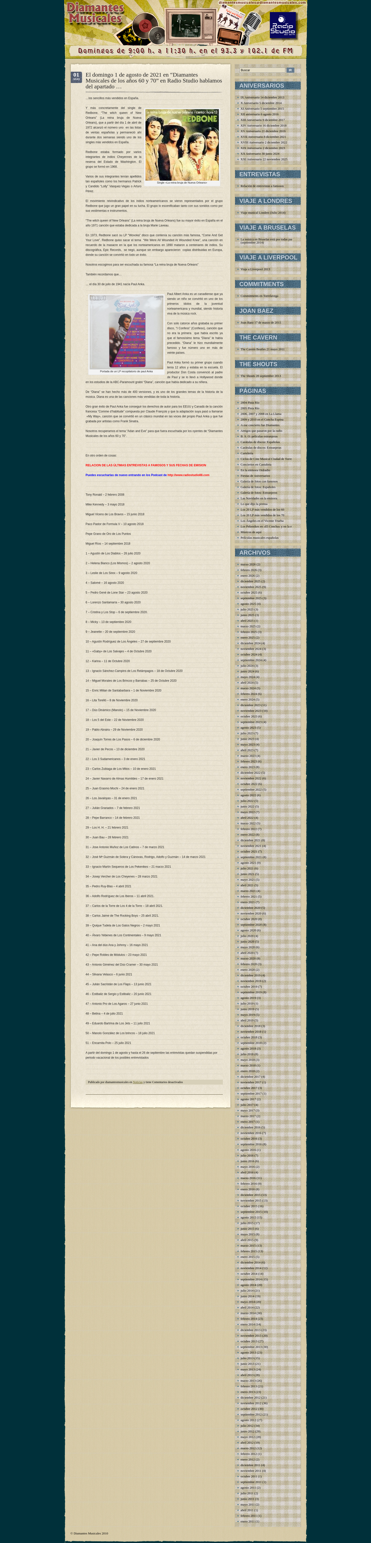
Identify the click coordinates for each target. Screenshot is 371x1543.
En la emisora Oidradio (255, 470)
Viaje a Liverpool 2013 (255, 269)
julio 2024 (247, 665)
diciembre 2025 (251, 581)
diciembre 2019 (251, 975)
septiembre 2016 (251, 1144)
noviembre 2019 (251, 981)
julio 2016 (247, 1155)
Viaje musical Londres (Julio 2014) (263, 212)
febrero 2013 (249, 1386)
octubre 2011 (249, 1476)
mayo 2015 (248, 1234)
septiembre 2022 (251, 789)
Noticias (138, 1082)
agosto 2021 (248, 863)
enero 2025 (248, 637)
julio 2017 (247, 1105)
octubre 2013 (249, 1341)
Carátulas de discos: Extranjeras (261, 447)
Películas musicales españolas (260, 537)
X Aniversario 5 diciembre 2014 (261, 103)
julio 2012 (247, 1425)
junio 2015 (247, 1228)
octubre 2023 (249, 716)
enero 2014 (248, 1324)
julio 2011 (247, 1493)
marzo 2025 (248, 626)
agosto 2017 (248, 1099)
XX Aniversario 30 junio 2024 (260, 153)
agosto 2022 (248, 795)
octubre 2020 (249, 919)
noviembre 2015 (251, 1200)
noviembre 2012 (251, 1403)
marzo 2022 (248, 823)
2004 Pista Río (250, 402)
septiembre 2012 (251, 1414)
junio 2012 (247, 1431)
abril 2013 (247, 1375)
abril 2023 (247, 750)
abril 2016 (247, 1172)
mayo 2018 (248, 1060)
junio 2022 (247, 806)
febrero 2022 (249, 829)
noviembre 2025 (251, 587)
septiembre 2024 (251, 660)
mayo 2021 (248, 879)
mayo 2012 (248, 1437)
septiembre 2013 (251, 1347)
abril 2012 (247, 1442)
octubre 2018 (249, 1037)
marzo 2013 (248, 1380)
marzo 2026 (248, 564)
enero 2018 (248, 1071)
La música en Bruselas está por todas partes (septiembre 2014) (268, 240)
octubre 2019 (249, 986)
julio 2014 (247, 1290)
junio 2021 (247, 874)
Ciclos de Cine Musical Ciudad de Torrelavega (270, 459)
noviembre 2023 (251, 711)
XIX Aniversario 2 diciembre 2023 (263, 148)
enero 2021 (248, 902)
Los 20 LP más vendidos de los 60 (262, 509)
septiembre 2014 (251, 1279)
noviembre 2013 (251, 1335)
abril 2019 (247, 1020)
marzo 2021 (248, 891)
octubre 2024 (249, 654)
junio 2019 (247, 1009)
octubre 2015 (249, 1206)
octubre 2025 (249, 592)
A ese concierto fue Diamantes (260, 425)
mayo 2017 (248, 1110)
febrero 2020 (249, 964)
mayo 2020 (248, 947)
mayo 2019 (248, 1015)
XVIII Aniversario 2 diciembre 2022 (264, 142)
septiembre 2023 (251, 722)
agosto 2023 (248, 727)
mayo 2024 (248, 677)
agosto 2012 (248, 1420)
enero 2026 (248, 575)
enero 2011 (248, 1521)
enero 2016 (248, 1189)
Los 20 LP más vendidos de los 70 (262, 515)
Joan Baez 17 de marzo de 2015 (261, 322)
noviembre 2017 (251, 1082)
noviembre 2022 (251, 778)
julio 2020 (247, 936)
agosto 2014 (248, 1285)
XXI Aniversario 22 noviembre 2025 (264, 159)
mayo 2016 (248, 1167)
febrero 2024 (249, 694)
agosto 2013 (248, 1352)
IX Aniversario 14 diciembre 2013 (262, 97)
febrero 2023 (249, 761)
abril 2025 (247, 620)
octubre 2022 (249, 784)
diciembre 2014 (251, 1262)
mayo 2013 (248, 1369)
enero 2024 (248, 699)
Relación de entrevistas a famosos (262, 186)
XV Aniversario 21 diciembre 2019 (263, 131)
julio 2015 (247, 1223)
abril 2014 (247, 1307)
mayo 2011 (248, 1504)
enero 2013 (248, 1392)
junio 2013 (247, 1364)
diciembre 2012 (251, 1397)
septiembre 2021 (251, 857)
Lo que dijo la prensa (254, 504)
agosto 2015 (248, 1217)
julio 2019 (247, 1003)
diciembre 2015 (251, 1195)
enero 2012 (248, 1459)
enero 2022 (248, 834)
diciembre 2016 (251, 1127)
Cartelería (247, 453)
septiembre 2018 (251, 1043)
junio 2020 (247, 941)
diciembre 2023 (251, 705)
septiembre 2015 (251, 1212)
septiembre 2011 (251, 1482)
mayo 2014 (248, 1302)
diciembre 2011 (251, 1465)
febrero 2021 (249, 896)
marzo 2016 (248, 1178)
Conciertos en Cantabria (256, 464)
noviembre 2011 (251, 1471)
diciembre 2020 (251, 908)
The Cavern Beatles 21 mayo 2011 (263, 349)
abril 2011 (247, 1510)
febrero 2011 (249, 1516)
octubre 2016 (249, 1138)
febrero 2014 (249, 1319)
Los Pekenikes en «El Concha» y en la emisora (270, 526)
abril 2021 (247, 885)
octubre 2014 (249, 1273)
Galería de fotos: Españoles (258, 487)
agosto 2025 (248, 604)
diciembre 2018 (251, 1026)
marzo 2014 (248, 1313)
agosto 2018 (248, 1048)
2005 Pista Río (250, 408)
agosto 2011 (248, 1487)
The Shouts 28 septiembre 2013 (261, 376)
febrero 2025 (249, 632)
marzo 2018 (248, 1065)
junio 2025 (247, 615)
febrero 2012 (249, 1454)
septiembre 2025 (251, 598)
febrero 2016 (249, 1183)
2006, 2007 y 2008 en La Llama (261, 414)
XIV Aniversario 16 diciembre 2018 (264, 125)
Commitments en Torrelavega (259, 296)
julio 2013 (247, 1358)
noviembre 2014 (251, 1268)
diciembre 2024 (251, 643)
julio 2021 (247, 868)
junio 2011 (247, 1499)
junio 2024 (247, 671)
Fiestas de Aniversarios (255, 476)
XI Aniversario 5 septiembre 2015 (262, 108)
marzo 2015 (248, 1245)
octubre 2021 (249, 851)
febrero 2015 (249, 1251)
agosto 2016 (248, 1150)
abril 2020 (247, 953)
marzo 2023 (248, 756)
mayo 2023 (248, 744)
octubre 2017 (249, 1088)
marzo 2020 (248, 958)
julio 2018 (247, 1054)
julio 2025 (247, 609)
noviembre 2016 (251, 1133)
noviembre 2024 (251, 649)
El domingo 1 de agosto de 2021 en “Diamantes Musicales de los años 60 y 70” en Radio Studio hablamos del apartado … (154, 80)
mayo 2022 (248, 812)
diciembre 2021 (251, 840)
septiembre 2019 (251, 992)
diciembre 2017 (251, 1076)
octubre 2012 (249, 1409)
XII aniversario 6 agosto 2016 (260, 114)
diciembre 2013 (251, 1330)
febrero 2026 (249, 570)
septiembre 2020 (251, 924)
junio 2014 (247, 1296)
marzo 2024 (248, 688)
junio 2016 (247, 1161)
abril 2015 (247, 1240)
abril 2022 (247, 817)
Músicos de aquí (251, 532)
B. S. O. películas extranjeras (259, 436)
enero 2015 (248, 1257)
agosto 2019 (248, 998)
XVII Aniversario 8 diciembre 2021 (263, 137)
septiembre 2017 (251, 1093)
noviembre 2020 (251, 913)
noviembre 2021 (251, 846)
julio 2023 (247, 733)
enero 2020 (248, 969)
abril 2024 (247, 682)
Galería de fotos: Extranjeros (259, 492)
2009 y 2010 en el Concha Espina (262, 419)
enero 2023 (248, 767)
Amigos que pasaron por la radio (261, 431)
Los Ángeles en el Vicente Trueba (262, 521)
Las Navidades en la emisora (259, 498)
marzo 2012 (248, 1448)
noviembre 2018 (251, 1031)
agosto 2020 (248, 930)
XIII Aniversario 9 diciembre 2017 (263, 120)
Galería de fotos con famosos (259, 481)
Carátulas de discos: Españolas (260, 442)
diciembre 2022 (251, 772)
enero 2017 (248, 1121)
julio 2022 (247, 801)
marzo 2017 (248, 1116)
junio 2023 (247, 739)
